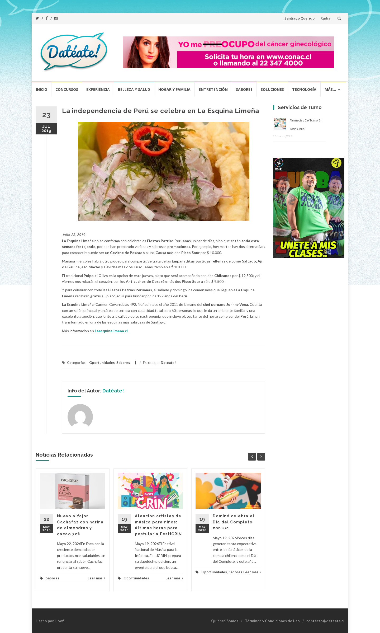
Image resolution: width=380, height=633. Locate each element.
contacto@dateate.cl (325, 620)
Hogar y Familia (174, 89)
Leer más (96, 578)
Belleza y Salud (134, 89)
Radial (326, 18)
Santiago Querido (299, 18)
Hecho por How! (50, 620)
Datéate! (168, 362)
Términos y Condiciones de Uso (272, 620)
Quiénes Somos (224, 620)
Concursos (66, 89)
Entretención (213, 89)
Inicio (41, 89)
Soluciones (272, 89)
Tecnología (304, 89)
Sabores (244, 89)
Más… (330, 89)
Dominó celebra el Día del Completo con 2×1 (233, 522)
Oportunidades (102, 362)
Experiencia (98, 89)
